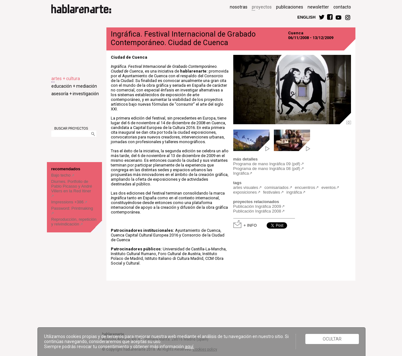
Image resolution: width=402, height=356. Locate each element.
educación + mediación (74, 86)
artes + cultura (65, 78)
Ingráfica (241, 173)
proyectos (262, 6)
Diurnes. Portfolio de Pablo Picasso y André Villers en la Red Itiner (71, 186)
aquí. (189, 346)
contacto (342, 6)
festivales (271, 192)
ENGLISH (306, 17)
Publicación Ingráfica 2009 (257, 206)
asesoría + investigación (75, 93)
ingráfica (294, 192)
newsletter (318, 6)
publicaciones (289, 6)
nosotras (238, 6)
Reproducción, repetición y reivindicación (74, 221)
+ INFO (250, 225)
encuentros (305, 187)
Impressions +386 (68, 202)
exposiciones (245, 192)
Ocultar (332, 338)
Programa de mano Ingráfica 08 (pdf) (266, 168)
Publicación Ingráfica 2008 (257, 211)
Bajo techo (61, 175)
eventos (328, 187)
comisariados (276, 187)
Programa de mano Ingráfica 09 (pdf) (266, 163)
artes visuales (245, 187)
